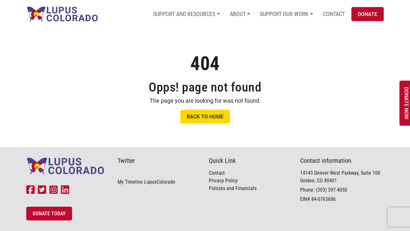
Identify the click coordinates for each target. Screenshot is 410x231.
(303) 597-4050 (331, 190)
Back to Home (205, 117)
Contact (334, 14)
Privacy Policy (223, 181)
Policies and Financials (233, 188)
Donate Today (49, 214)
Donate (367, 14)
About (238, 14)
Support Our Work (284, 14)
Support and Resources (184, 14)
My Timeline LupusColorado (146, 182)
